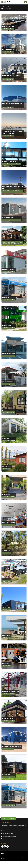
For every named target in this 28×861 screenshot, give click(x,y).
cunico (4, 858)
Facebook (2, 846)
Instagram (5, 846)
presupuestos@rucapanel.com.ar (9, 836)
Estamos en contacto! (9, 818)
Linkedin (7, 846)
